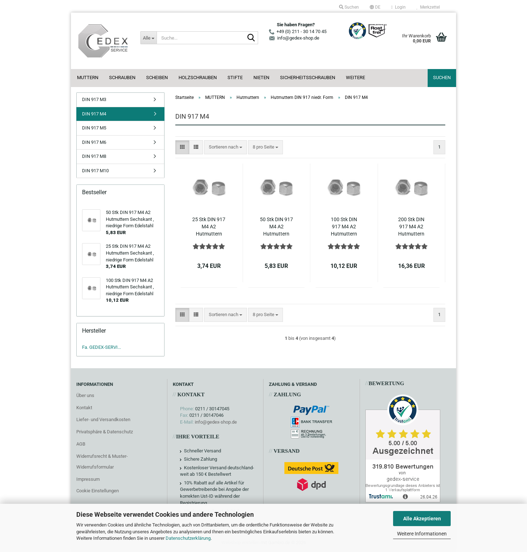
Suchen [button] (349, 7)
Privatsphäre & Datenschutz (104, 431)
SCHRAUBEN (122, 77)
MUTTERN (87, 77)
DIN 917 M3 (94, 99)
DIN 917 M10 (95, 170)
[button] (375, 7)
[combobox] (225, 147)
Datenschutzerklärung (188, 538)
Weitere (355, 77)
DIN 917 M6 (94, 142)
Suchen (442, 77)
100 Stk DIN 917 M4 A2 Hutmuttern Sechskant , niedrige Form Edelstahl (344, 226)
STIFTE (235, 77)
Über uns (85, 395)
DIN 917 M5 (94, 128)
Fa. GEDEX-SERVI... (101, 347)
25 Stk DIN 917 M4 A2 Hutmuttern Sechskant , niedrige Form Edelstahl (208, 226)
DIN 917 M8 (94, 156)
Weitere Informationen (422, 534)
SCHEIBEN (157, 77)
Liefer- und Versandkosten (103, 419)
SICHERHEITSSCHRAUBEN (307, 77)
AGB (80, 444)
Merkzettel (428, 7)
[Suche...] (148, 37)
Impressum (88, 479)
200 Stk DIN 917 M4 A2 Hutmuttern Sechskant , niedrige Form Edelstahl (411, 226)
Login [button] (398, 7)
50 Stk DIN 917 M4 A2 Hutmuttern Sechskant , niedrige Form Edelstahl (276, 226)
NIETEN (261, 77)
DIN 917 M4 (94, 114)
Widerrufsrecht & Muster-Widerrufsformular (102, 461)
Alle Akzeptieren (422, 518)
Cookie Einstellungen (97, 490)
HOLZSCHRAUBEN (198, 77)
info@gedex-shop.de (216, 422)
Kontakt (84, 407)
